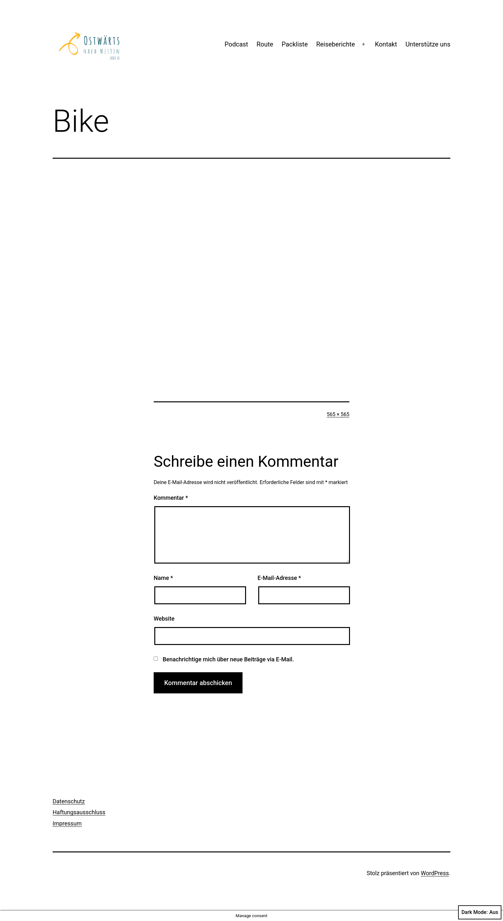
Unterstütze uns (427, 44)
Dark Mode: (479, 912)
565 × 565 (338, 414)
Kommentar (171, 497)
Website (164, 618)
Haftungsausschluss (79, 812)
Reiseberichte (335, 44)
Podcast (236, 44)
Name (163, 577)
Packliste (295, 44)
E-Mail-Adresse (279, 577)
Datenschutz (69, 801)
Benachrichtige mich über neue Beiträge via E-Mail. (228, 659)
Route (265, 44)
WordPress (435, 873)
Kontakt (386, 44)
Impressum (67, 823)
